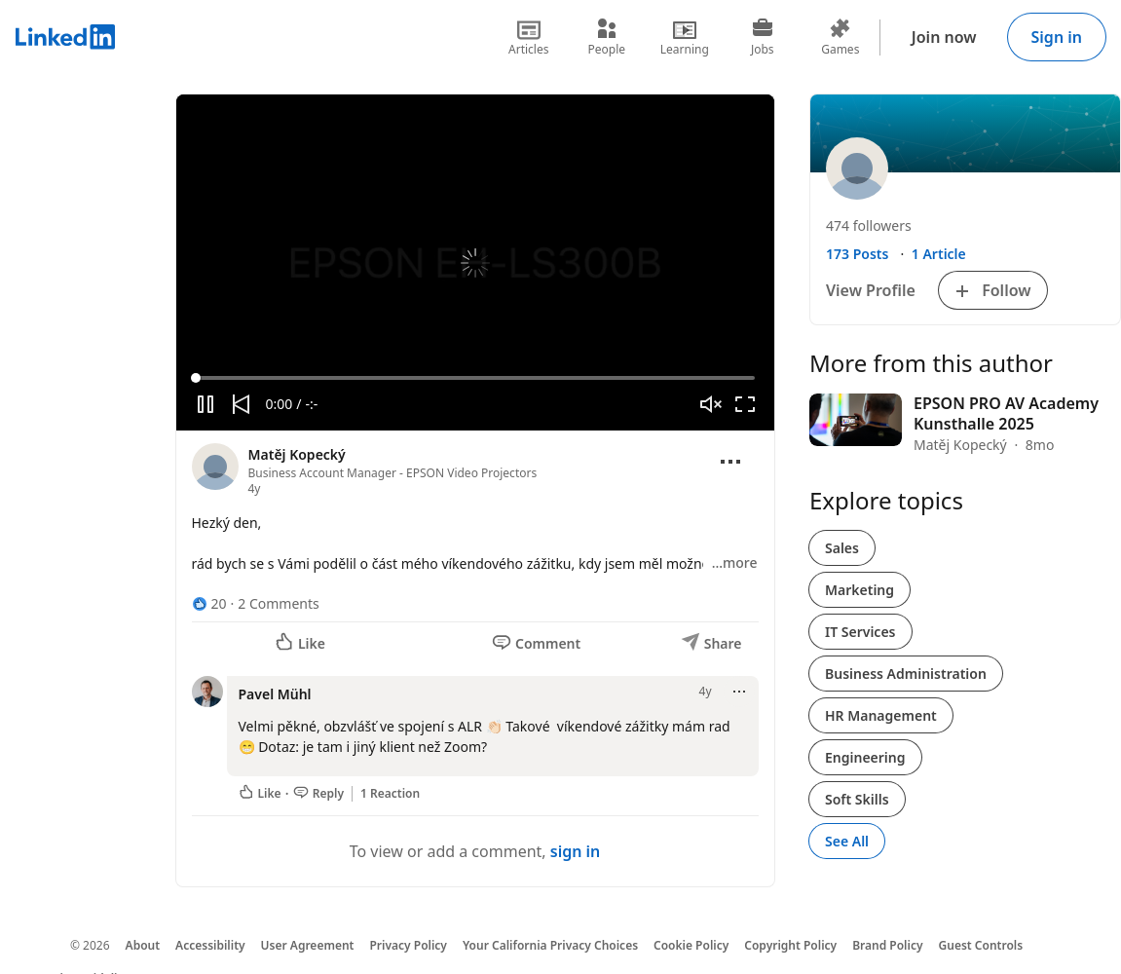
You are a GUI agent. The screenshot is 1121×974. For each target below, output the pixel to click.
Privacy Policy (407, 945)
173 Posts (857, 253)
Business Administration (906, 673)
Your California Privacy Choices (550, 945)
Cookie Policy (691, 945)
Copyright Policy (790, 945)
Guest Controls (981, 945)
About (143, 945)
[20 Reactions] (209, 603)
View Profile (870, 290)
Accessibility (210, 945)
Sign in (1056, 37)
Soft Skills (857, 799)
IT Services (860, 631)
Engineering (865, 757)
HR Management (881, 715)
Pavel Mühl (275, 694)
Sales (842, 548)
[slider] (475, 378)
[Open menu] (730, 461)
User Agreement (308, 945)
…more (735, 562)
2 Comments (278, 603)
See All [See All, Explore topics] (847, 841)
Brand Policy (887, 945)
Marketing (859, 590)
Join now (944, 37)
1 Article (939, 253)
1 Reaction (390, 794)
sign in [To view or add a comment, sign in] (575, 851)
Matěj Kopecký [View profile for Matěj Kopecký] (297, 454)
